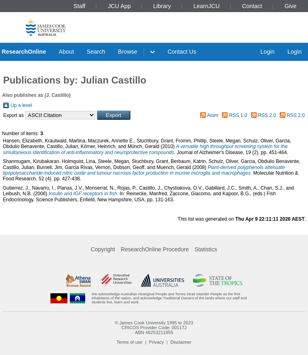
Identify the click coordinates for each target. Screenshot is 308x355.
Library (162, 6)
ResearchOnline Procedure (155, 249)
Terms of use (129, 342)
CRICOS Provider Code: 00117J (154, 327)
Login (267, 51)
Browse (127, 51)
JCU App (119, 6)
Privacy (156, 342)
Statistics (206, 249)
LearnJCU (206, 6)
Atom (212, 115)
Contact (252, 6)
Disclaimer (180, 342)
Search (96, 51)
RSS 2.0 (267, 115)
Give (291, 6)
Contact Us (182, 51)
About (66, 51)
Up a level (21, 105)
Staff (79, 6)
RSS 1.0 (238, 115)
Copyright (103, 249)
